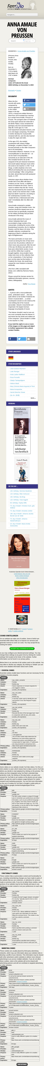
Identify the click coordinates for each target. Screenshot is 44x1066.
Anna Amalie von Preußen (26, 51)
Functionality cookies (9, 873)
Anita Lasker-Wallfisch (17, 374)
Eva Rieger (31, 284)
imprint (24, 629)
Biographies (12, 51)
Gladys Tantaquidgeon (17, 380)
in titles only (27, 41)
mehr (32, 398)
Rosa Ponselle (15, 377)
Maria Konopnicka (16, 389)
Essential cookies (7, 670)
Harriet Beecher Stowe (17, 392)
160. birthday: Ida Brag (17, 497)
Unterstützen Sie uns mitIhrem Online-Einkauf (22, 576)
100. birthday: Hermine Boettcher (21, 491)
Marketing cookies (7, 948)
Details (3, 678)
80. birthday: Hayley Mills (18, 503)
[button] (29, 100)
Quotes (18, 90)
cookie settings (18, 631)
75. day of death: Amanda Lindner (21, 511)
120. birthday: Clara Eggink (19, 500)
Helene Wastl (14, 383)
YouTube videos (5, 764)
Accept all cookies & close (22, 648)
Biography (11, 90)
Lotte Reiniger (14, 371)
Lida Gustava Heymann (18, 368)
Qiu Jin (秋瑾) (15, 395)
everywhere (26, 40)
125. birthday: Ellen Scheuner (20, 494)
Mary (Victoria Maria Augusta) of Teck (22, 386)
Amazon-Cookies (22, 981)
